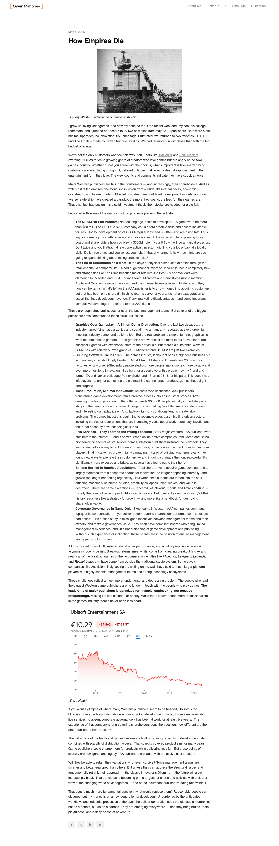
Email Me (239, 6)
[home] (26, 6)
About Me (194, 6)
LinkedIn (213, 6)
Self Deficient (188, 155)
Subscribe (258, 6)
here (132, 370)
